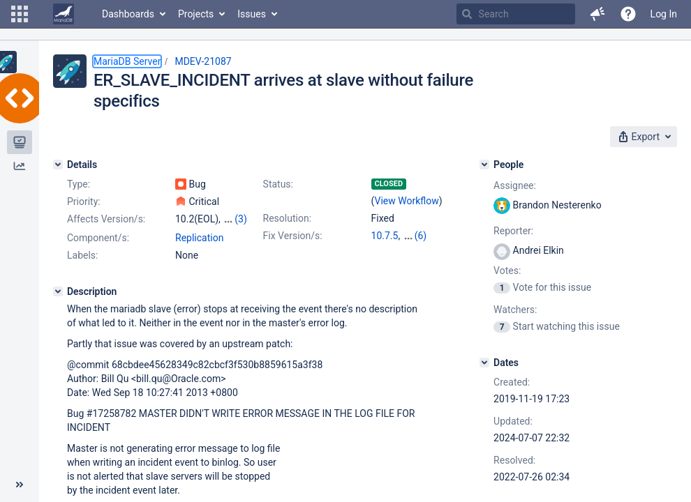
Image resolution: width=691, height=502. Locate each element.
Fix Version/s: (292, 235)
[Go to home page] (63, 14)
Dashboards (128, 14)
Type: (78, 184)
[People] (484, 164)
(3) (241, 219)
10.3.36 (419, 235)
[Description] (58, 291)
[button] (19, 14)
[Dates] (484, 362)
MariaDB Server (127, 61)
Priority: (84, 201)
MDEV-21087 (202, 61)
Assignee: (514, 185)
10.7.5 (385, 235)
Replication (199, 237)
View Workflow (407, 200)
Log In (664, 14)
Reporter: (513, 230)
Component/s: (98, 237)
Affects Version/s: (106, 219)
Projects (196, 14)
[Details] (58, 164)
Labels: (82, 255)
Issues (251, 14)
